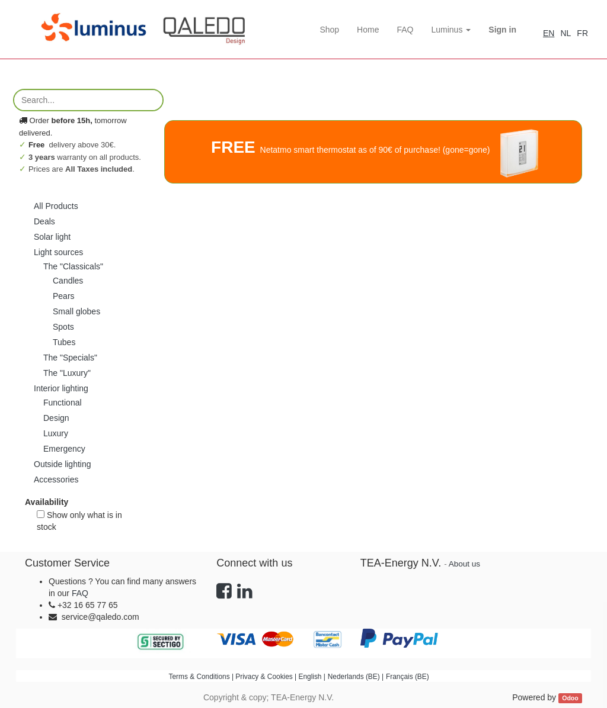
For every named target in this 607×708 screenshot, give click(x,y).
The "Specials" (70, 357)
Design (56, 418)
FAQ (80, 593)
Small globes (76, 311)
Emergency (64, 448)
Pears (64, 296)
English (309, 676)
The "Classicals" (73, 266)
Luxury (55, 433)
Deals (44, 221)
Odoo (570, 697)
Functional (62, 402)
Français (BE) (407, 676)
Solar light (52, 237)
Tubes (64, 342)
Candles (68, 280)
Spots (63, 327)
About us (464, 563)
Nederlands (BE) (354, 676)
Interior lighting (61, 388)
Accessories (56, 479)
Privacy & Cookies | (266, 676)
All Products (56, 206)
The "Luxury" (67, 373)
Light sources (58, 252)
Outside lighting (62, 464)
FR (582, 33)
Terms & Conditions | (202, 676)
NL (565, 33)
